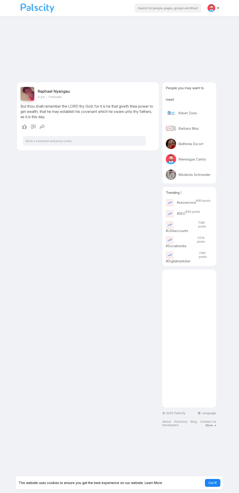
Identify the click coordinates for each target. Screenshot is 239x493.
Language (207, 413)
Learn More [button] (153, 483)
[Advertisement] (119, 50)
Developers (170, 425)
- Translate (54, 97)
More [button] (211, 425)
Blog (194, 421)
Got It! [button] (212, 483)
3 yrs (41, 97)
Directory (180, 421)
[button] (167, 8)
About (166, 421)
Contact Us (208, 421)
